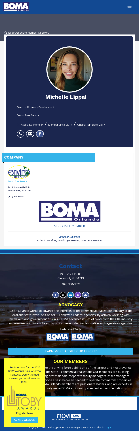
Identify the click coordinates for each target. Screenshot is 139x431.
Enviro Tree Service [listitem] (19, 174)
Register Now (24, 413)
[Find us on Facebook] (55, 295)
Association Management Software (69, 417)
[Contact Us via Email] (85, 295)
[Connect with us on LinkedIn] (70, 295)
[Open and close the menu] (82, 6)
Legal (108, 427)
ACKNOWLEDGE (24, 419)
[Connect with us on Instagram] (78, 295)
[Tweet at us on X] (63, 295)
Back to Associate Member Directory (26, 32)
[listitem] (21, 132)
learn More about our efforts (70, 351)
